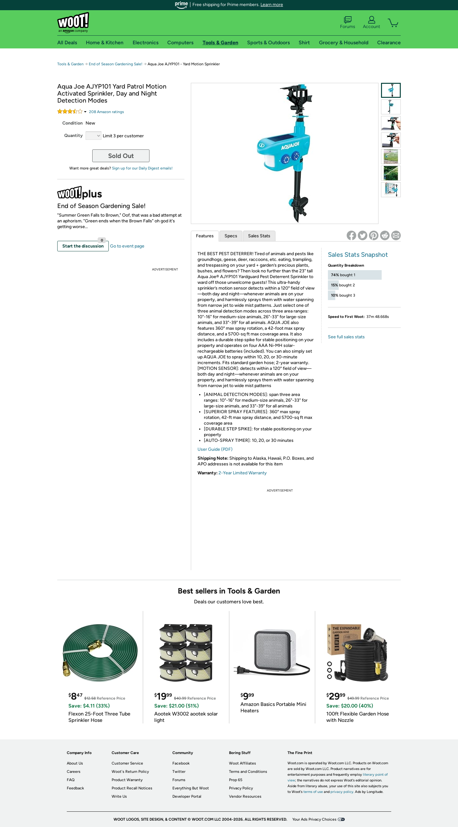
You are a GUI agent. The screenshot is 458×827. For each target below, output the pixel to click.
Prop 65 (235, 780)
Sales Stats (259, 236)
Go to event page (127, 246)
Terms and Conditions (248, 771)
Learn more (271, 4)
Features (205, 236)
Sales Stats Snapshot (358, 254)
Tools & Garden (70, 64)
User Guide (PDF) (215, 449)
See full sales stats (346, 337)
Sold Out (121, 156)
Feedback (75, 788)
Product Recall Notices (132, 788)
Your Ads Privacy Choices (314, 819)
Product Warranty (127, 780)
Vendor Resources (245, 796)
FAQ (70, 780)
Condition (72, 123)
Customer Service (127, 763)
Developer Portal (186, 796)
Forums (347, 22)
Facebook (181, 763)
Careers (73, 771)
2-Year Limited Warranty (243, 473)
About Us (75, 763)
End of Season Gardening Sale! (115, 64)
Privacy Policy (241, 788)
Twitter (178, 771)
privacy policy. (342, 792)
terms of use (313, 792)
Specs (231, 236)
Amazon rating (106, 112)
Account (371, 22)
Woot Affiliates (242, 763)
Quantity (73, 135)
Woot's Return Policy (130, 771)
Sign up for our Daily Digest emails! (142, 168)
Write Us (119, 796)
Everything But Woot (190, 788)
